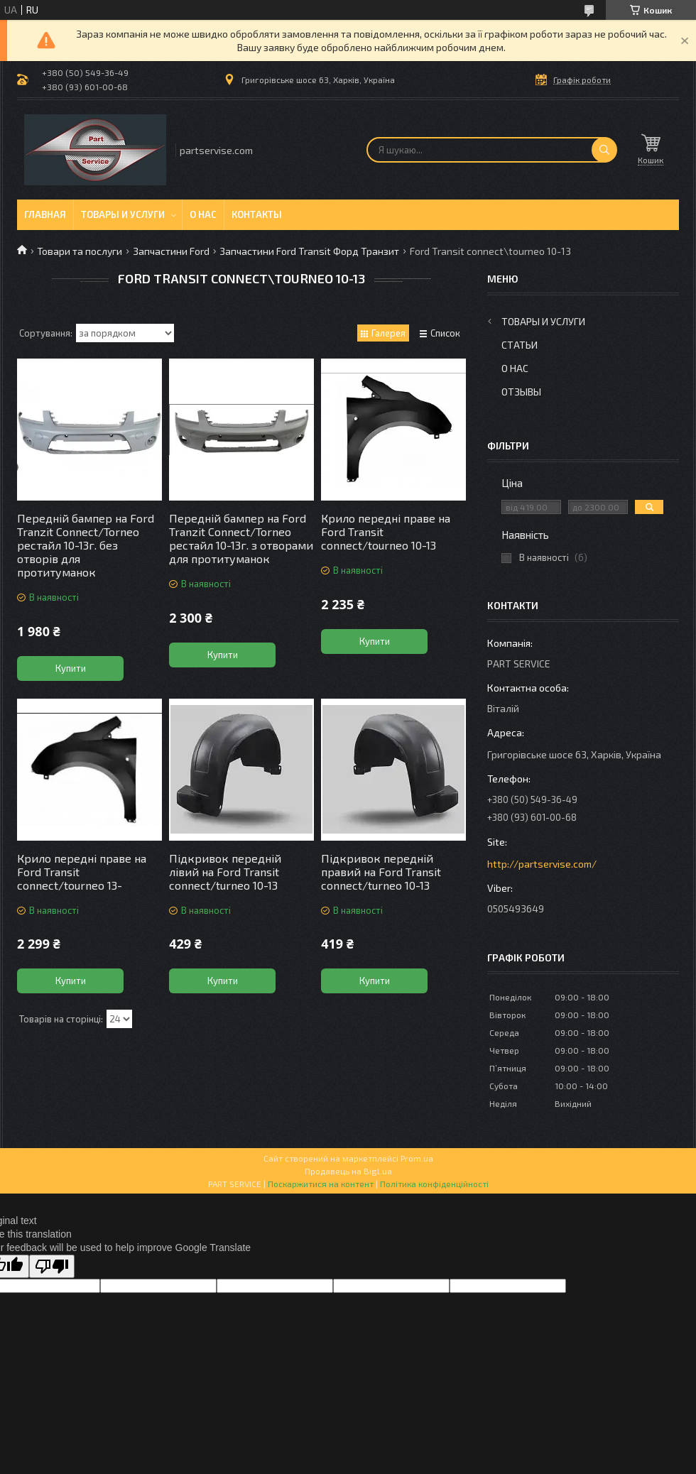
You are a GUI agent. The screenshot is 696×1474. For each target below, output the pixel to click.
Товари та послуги (79, 251)
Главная (45, 214)
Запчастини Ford (171, 251)
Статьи (519, 345)
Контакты (257, 214)
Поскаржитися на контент (321, 1184)
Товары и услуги (123, 214)
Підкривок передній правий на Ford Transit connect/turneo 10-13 (381, 871)
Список (445, 333)
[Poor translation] (52, 1266)
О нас (203, 214)
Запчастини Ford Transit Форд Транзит (309, 251)
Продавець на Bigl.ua (348, 1171)
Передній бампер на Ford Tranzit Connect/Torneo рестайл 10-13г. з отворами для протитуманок (241, 538)
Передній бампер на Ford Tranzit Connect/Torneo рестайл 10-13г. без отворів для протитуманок (85, 545)
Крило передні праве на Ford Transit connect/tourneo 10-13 (385, 531)
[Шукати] (604, 150)
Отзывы (521, 392)
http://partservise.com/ (542, 864)
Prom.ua (417, 1158)
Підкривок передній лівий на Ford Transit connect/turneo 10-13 (225, 871)
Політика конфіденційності (434, 1184)
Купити (70, 668)
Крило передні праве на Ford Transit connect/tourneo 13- (81, 871)
